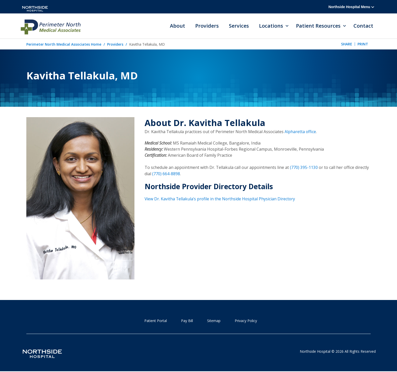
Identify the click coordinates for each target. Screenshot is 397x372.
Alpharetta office (300, 132)
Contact (363, 26)
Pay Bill (187, 320)
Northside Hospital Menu (351, 7)
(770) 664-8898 (166, 173)
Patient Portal (155, 320)
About (177, 26)
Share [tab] (346, 44)
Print (363, 44)
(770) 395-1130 (304, 167)
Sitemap (214, 320)
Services (239, 26)
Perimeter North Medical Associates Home (63, 44)
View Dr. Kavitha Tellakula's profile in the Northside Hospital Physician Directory (221, 198)
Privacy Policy (246, 320)
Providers (207, 26)
